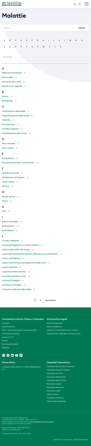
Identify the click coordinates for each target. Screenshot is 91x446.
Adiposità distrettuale (12, 73)
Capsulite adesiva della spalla (15, 115)
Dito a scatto (8, 148)
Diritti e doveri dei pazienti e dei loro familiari (19, 330)
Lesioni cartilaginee (11, 258)
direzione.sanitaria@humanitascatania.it (41, 422)
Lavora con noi (7, 337)
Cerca (81, 28)
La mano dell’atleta (10, 240)
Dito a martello (8, 143)
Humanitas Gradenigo (55, 398)
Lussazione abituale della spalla (16, 289)
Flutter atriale (8, 182)
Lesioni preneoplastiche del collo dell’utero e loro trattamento (30, 254)
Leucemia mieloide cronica (14, 276)
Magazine (6, 347)
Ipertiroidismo (8, 226)
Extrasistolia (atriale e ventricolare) (18, 162)
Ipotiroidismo (8, 230)
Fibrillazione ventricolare (13, 177)
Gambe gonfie (8, 196)
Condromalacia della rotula (14, 133)
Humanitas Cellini (53, 391)
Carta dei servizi (8, 327)
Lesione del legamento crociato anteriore (20, 245)
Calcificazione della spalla (14, 111)
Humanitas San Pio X (55, 373)
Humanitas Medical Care (56, 377)
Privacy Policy (68, 439)
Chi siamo (5, 323)
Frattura (5, 186)
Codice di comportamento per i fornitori (62, 330)
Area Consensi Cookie (80, 439)
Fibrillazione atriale (10, 173)
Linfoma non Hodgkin (12, 285)
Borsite (5, 96)
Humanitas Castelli (54, 384)
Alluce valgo (7, 77)
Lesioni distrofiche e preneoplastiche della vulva (24, 262)
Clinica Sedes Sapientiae (56, 401)
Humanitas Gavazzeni (55, 387)
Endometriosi (8, 158)
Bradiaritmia (7, 101)
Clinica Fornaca (53, 394)
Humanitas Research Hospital (58, 370)
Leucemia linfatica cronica (14, 271)
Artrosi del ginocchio (11, 81)
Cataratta (6, 120)
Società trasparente (54, 323)
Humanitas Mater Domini (56, 380)
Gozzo (5, 201)
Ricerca (5, 340)
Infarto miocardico (10, 221)
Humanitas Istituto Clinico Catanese (60, 366)
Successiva (50, 300)
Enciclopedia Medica (10, 344)
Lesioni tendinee (9, 267)
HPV (4, 211)
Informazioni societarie (11, 334)
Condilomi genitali (10, 129)
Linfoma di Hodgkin (11, 280)
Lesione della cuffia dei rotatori (16, 249)
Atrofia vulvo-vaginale (12, 86)
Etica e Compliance (54, 327)
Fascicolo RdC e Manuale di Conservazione (63, 334)
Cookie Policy (57, 439)
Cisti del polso (8, 124)
